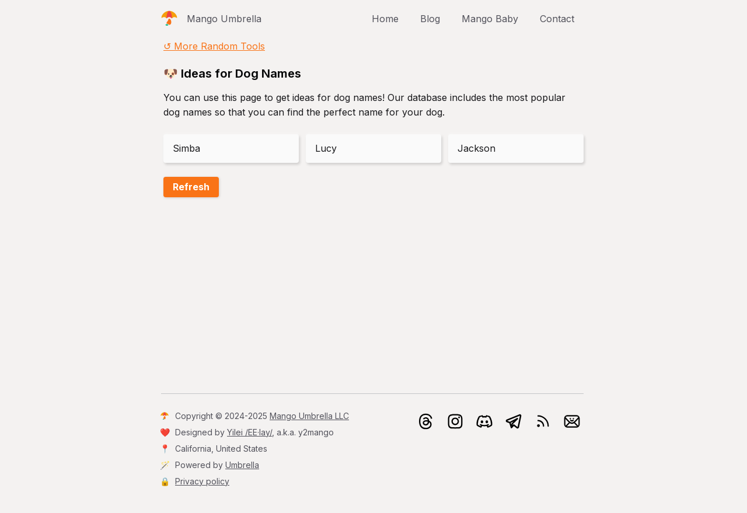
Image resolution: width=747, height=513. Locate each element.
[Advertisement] (373, 297)
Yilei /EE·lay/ (249, 432)
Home (385, 19)
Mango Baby (490, 19)
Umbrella (242, 465)
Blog (430, 19)
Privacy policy (202, 481)
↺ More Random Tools (214, 46)
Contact (557, 19)
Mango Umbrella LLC (309, 416)
